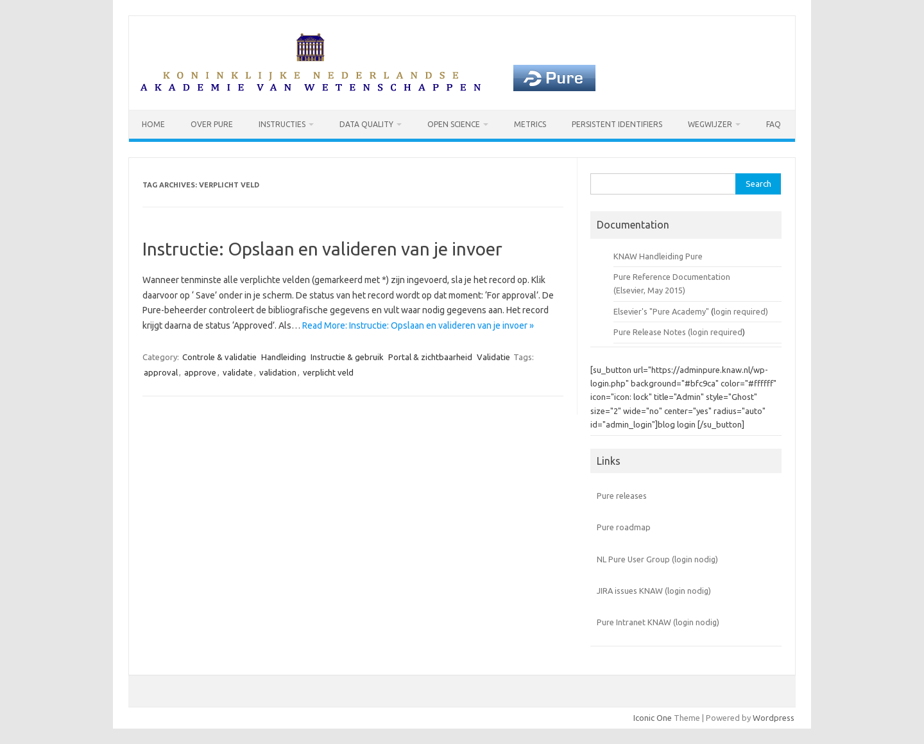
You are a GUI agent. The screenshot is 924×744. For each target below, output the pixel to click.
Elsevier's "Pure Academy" (661, 311)
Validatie (493, 356)
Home (153, 124)
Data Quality (366, 124)
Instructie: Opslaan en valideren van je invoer (322, 249)
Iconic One (652, 717)
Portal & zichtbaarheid (430, 356)
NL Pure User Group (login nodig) (657, 559)
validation (277, 372)
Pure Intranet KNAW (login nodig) (658, 622)
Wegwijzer (710, 124)
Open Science (453, 124)
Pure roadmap (624, 527)
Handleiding (283, 356)
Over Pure (212, 124)
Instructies (282, 124)
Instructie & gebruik (347, 356)
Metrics (530, 124)
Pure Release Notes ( (651, 331)
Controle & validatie (219, 356)
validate (238, 372)
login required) (741, 311)
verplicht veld (328, 372)
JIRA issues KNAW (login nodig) (654, 590)
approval (161, 372)
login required (716, 331)
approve (200, 372)
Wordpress (773, 717)
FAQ (773, 124)
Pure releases (622, 495)
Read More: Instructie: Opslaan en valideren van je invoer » (418, 325)
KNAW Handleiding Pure (658, 256)
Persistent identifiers (617, 124)
